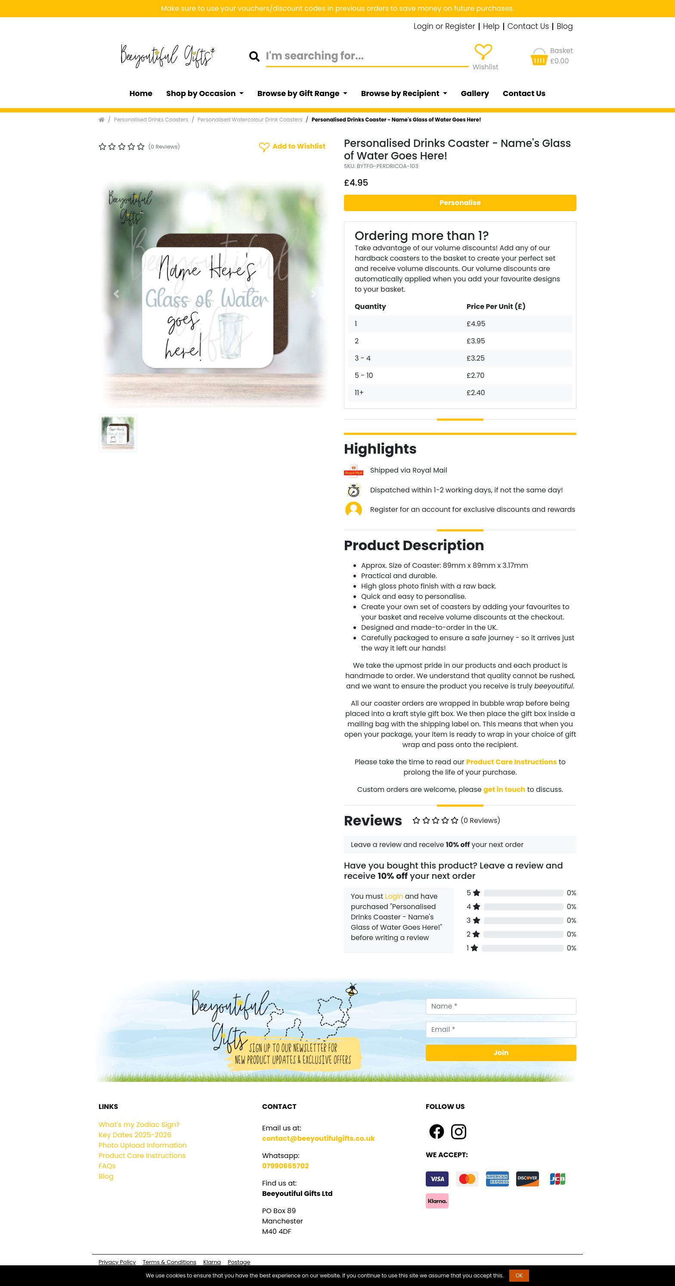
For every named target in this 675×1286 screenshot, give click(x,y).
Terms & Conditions (169, 1262)
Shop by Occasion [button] (201, 93)
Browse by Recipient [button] (401, 93)
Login (394, 896)
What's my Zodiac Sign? (139, 1125)
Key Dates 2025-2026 (135, 1135)
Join (501, 1053)
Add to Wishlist (291, 146)
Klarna (212, 1262)
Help (491, 27)
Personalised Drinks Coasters (151, 119)
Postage (239, 1262)
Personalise (460, 203)
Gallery (475, 93)
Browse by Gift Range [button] (299, 93)
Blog (565, 27)
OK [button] (519, 1275)
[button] (116, 293)
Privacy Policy (117, 1262)
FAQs (107, 1166)
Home (141, 93)
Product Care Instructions (142, 1156)
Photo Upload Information (143, 1145)
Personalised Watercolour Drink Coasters (250, 119)
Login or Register (444, 27)
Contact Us (528, 27)
